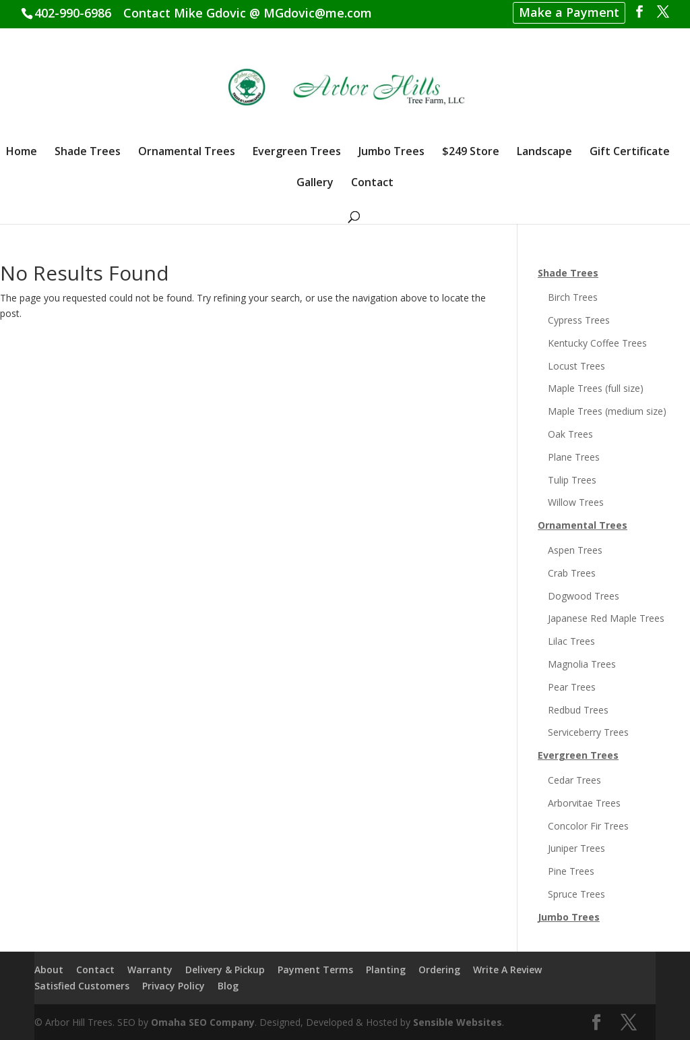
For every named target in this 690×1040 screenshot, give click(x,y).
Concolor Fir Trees (588, 825)
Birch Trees (573, 297)
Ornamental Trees (186, 152)
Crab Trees (572, 573)
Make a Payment (569, 12)
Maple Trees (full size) (596, 388)
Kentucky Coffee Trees (597, 343)
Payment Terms (315, 969)
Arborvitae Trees (584, 803)
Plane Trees (574, 457)
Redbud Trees (578, 709)
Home (21, 152)
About (48, 969)
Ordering (439, 969)
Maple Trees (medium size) (607, 411)
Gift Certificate (630, 152)
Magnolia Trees (582, 664)
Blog (228, 985)
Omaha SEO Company (203, 1022)
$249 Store (470, 152)
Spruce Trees (576, 894)
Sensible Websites (457, 1022)
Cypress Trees (579, 320)
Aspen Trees (575, 550)
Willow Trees (576, 502)
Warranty (149, 969)
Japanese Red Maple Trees (606, 618)
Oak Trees (570, 434)
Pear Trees (572, 687)
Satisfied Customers (81, 985)
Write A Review (507, 969)
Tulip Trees (572, 479)
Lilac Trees (571, 641)
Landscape (544, 152)
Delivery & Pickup (225, 969)
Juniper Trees (576, 848)
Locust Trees (576, 365)
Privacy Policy (173, 985)
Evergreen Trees (297, 152)
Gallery (315, 183)
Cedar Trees (574, 780)
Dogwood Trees (583, 595)
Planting (386, 969)
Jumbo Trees (391, 152)
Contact (372, 183)
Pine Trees (571, 871)
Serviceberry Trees (588, 732)
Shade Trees (88, 152)
